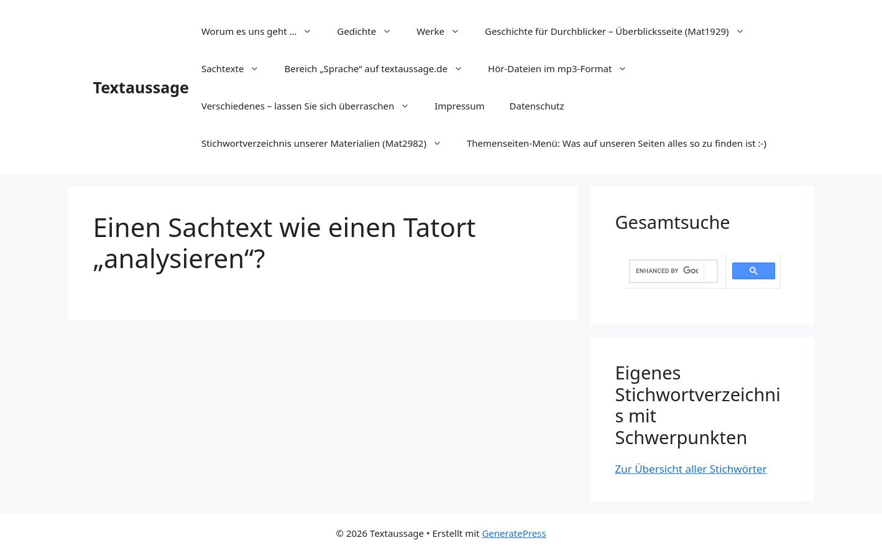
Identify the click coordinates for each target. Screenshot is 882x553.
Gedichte (370, 31)
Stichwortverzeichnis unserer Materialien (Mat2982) (327, 143)
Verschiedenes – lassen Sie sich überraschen (311, 105)
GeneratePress (514, 533)
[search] (667, 271)
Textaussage (141, 87)
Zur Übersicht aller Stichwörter (691, 469)
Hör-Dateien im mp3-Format (564, 68)
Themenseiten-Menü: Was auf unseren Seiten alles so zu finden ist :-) (616, 143)
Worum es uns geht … (262, 31)
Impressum (459, 106)
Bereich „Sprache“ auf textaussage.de (379, 68)
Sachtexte (236, 68)
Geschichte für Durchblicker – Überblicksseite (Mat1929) (621, 31)
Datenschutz (537, 106)
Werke (444, 31)
